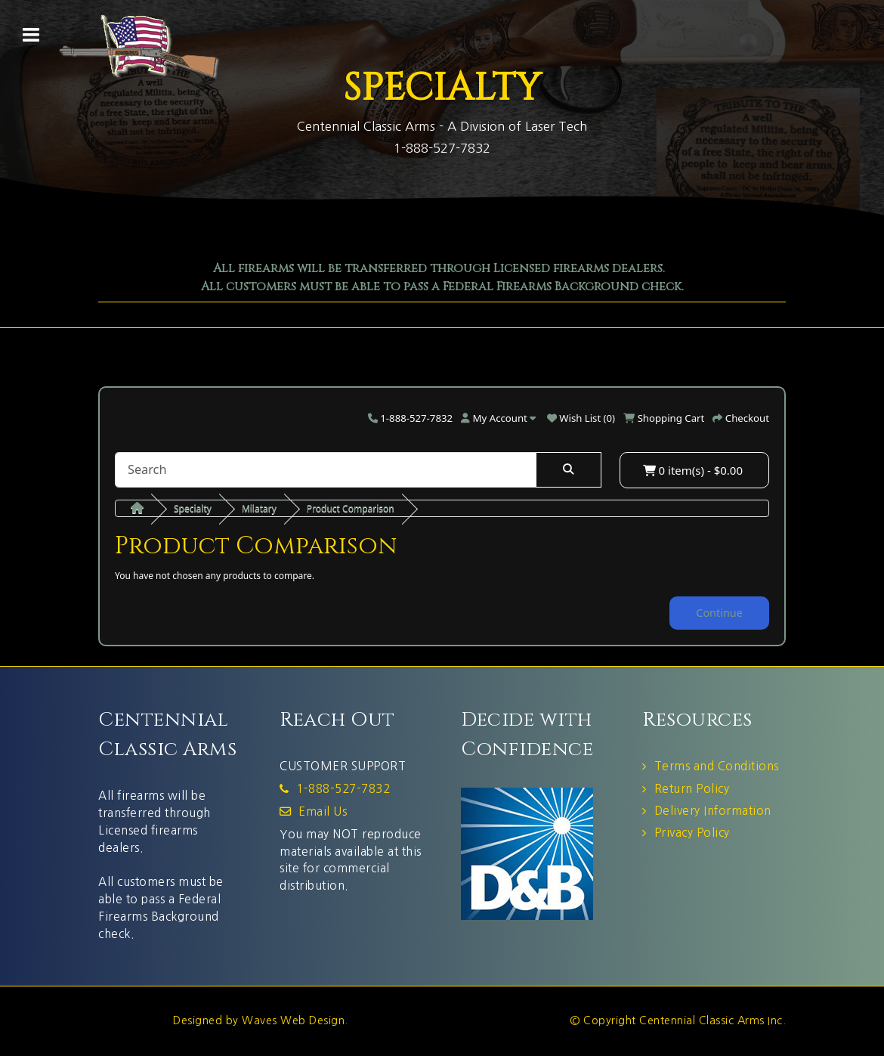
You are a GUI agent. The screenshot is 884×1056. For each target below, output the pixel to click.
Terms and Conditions (716, 766)
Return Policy (692, 788)
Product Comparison (350, 508)
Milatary (259, 508)
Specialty (193, 508)
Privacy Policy (692, 832)
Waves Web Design (293, 1020)
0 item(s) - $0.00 (693, 470)
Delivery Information (712, 810)
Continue (719, 612)
